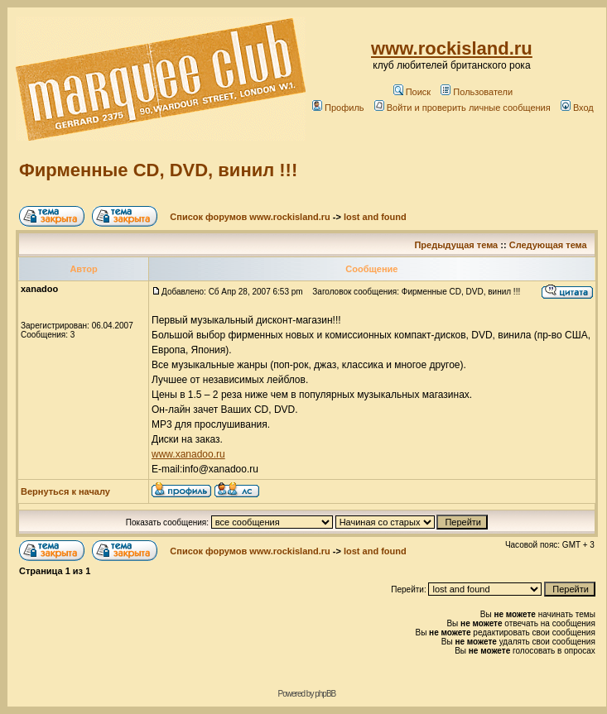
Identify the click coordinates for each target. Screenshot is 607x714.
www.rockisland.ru (451, 48)
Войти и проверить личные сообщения (462, 108)
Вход (577, 108)
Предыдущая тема (456, 245)
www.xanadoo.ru (188, 454)
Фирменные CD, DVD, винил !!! (158, 170)
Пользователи (477, 92)
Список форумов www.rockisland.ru (250, 217)
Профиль (338, 108)
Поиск (412, 92)
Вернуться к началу (65, 491)
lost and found (375, 217)
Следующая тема (548, 245)
